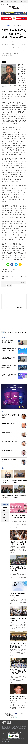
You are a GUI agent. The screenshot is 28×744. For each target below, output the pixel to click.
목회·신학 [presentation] (5, 517)
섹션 (2, 2)
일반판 (15, 1)
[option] (7, 477)
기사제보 (19, 732)
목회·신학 (8, 25)
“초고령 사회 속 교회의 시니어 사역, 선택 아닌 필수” (18, 543)
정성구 (2, 434)
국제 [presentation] (5, 520)
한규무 (9, 285)
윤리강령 (4, 736)
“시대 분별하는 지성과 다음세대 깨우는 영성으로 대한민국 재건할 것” (18, 645)
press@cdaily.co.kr (15, 53)
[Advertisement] (14, 320)
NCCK (16, 283)
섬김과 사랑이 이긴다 (6, 451)
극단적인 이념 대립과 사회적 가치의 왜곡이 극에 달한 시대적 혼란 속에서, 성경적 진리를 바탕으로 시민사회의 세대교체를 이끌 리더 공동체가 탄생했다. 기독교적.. (18, 652)
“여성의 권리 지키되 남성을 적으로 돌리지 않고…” (8, 341)
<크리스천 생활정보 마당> (21, 307)
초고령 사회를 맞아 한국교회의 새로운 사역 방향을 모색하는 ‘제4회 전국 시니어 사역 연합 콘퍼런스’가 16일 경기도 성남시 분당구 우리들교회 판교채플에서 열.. (18, 549)
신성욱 (2, 452)
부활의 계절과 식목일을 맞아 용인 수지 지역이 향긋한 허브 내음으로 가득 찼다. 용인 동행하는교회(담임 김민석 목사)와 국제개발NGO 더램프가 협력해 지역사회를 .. (18, 625)
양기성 (2, 419)
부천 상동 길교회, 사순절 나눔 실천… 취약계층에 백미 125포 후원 (18, 672)
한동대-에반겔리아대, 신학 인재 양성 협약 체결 (9, 366)
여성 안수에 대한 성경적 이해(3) (9, 441)
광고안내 (8, 732)
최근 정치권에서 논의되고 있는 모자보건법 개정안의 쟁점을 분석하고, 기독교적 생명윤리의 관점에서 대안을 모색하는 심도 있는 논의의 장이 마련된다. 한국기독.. (18, 601)
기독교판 (10, 1)
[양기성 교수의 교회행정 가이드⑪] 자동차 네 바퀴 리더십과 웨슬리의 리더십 (10, 416)
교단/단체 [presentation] (5, 511)
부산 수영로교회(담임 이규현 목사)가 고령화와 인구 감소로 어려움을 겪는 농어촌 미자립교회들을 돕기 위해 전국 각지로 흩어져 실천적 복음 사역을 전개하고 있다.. (18, 576)
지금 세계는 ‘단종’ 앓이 (7, 432)
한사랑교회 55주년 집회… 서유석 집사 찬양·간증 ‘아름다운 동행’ (18, 698)
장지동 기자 (8, 53)
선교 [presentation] (5, 514)
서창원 (2, 443)
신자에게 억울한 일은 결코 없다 (9, 460)
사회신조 (5, 283)
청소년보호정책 (15, 734)
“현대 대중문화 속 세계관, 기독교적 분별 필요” (8, 358)
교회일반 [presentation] (5, 507)
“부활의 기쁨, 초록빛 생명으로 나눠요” (18, 619)
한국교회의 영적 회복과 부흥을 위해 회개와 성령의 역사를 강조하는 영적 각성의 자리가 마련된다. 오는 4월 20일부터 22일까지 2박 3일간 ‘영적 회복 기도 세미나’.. (18, 524)
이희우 (2, 425)
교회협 (10, 283)
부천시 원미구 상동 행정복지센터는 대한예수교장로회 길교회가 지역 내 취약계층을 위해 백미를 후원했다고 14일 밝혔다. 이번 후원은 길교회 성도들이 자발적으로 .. (18, 679)
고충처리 (21, 734)
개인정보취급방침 (6, 734)
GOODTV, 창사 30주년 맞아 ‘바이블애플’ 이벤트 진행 (8, 349)
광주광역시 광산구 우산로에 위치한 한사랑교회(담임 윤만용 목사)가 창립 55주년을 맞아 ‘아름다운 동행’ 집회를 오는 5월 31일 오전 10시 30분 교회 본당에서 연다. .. (18, 705)
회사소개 (3, 732)
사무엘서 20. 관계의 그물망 (8, 423)
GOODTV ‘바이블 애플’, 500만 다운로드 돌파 (8, 375)
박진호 (2, 461)
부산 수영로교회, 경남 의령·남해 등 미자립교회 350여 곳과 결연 (18, 569)
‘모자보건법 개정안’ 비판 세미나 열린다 (17, 594)
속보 (3, 332)
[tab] (5, 507)
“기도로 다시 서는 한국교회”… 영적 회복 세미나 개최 (18, 517)
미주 (18, 1)
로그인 (25, 1)
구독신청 (21, 1)
